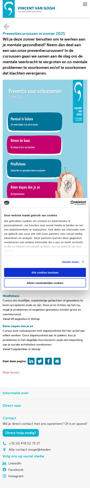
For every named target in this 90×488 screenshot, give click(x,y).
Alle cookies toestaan (44, 272)
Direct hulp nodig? (20, 433)
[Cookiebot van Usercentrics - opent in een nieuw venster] (70, 203)
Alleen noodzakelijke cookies (45, 282)
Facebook (16, 470)
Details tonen (70, 261)
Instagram (15, 476)
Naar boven (11, 372)
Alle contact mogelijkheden (30, 449)
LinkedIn (14, 463)
